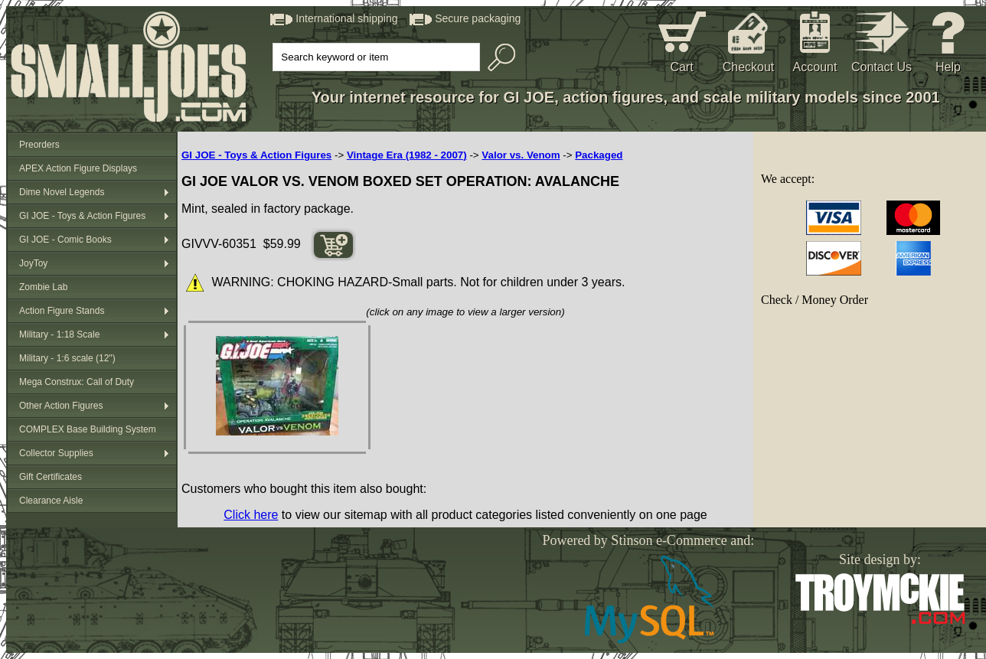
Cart (681, 66)
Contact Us (881, 66)
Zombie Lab (43, 287)
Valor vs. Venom (521, 155)
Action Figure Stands (61, 310)
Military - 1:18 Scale (59, 334)
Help (948, 66)
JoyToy (33, 263)
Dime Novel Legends (61, 192)
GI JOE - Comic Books (65, 239)
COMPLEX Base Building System (87, 429)
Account (815, 66)
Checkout (749, 66)
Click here (251, 514)
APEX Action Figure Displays (78, 168)
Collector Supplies (56, 453)
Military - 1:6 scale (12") (67, 358)
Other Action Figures (61, 405)
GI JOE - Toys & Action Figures (82, 215)
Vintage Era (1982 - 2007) (407, 155)
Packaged (598, 155)
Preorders (39, 144)
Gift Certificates (50, 476)
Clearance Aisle (51, 500)
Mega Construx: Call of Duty (76, 382)
